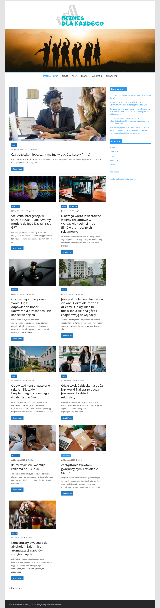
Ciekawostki (111, 76)
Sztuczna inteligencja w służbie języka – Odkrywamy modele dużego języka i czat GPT (31, 222)
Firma (74, 76)
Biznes (65, 76)
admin (80, 460)
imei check (114, 172)
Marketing (97, 76)
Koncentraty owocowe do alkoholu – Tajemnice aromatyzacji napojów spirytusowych (29, 548)
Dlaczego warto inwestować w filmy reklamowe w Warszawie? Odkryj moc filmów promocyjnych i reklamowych (81, 223)
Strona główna (50, 76)
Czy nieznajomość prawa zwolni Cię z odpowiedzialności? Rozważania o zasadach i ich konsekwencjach (31, 307)
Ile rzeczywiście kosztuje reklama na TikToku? (28, 467)
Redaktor (34, 149)
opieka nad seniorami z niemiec (123, 179)
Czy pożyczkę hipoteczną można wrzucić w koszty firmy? (50, 154)
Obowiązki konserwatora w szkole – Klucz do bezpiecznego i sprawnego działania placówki (30, 391)
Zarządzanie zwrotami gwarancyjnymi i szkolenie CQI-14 (79, 469)
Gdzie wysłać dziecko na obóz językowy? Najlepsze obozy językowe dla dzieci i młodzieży (82, 391)
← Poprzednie (15, 588)
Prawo (84, 76)
